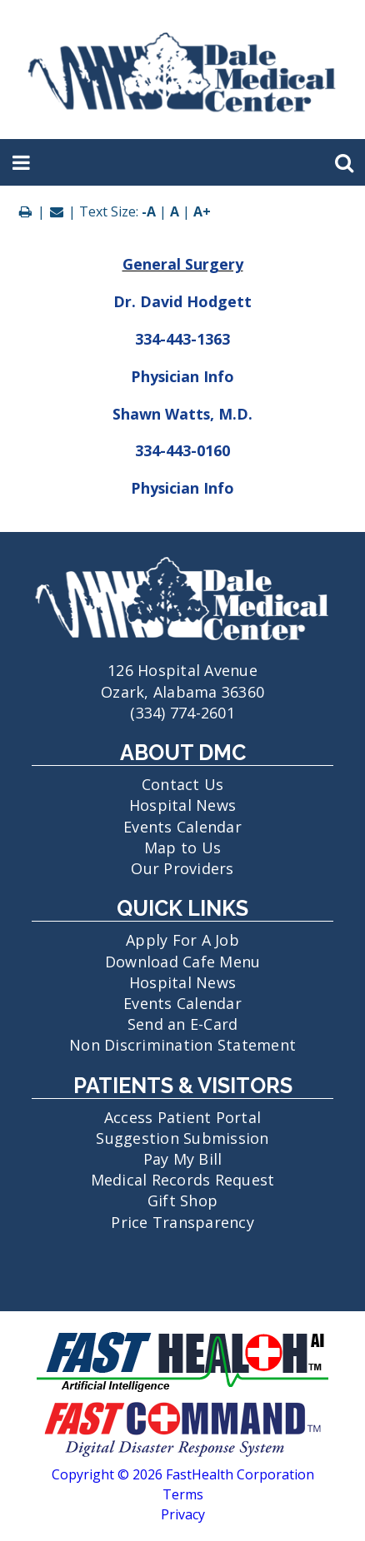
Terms (182, 1494)
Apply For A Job (182, 940)
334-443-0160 (182, 450)
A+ (202, 211)
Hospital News (182, 805)
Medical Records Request (183, 1180)
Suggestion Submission (182, 1138)
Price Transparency (182, 1222)
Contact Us (183, 784)
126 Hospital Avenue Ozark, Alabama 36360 (182, 670)
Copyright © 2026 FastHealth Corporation (183, 1474)
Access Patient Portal (182, 1117)
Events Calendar (182, 827)
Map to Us (182, 847)
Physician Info (182, 376)
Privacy (183, 1514)
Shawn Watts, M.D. (182, 414)
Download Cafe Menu (183, 962)
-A (149, 211)
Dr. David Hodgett (182, 301)
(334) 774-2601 (182, 713)
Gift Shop (183, 1200)
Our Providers (182, 868)
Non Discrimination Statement (182, 1045)
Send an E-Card (183, 1024)
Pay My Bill (182, 1159)
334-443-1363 (182, 339)
